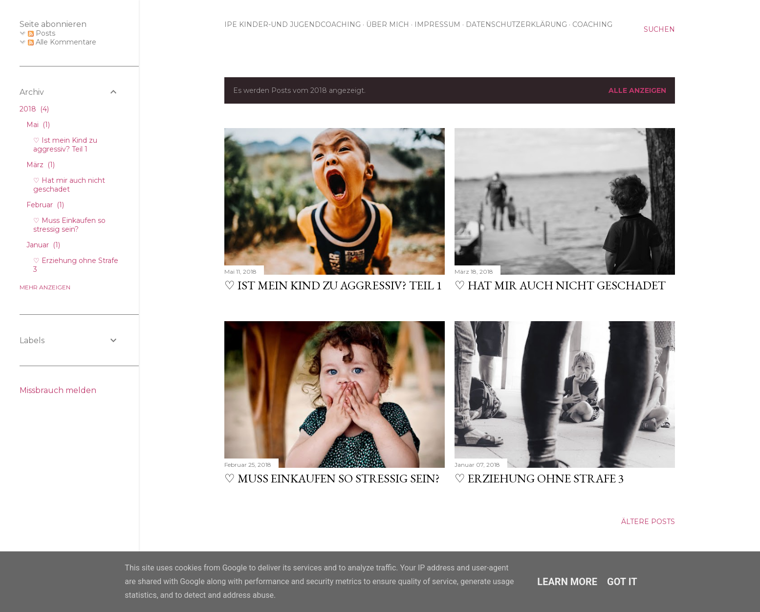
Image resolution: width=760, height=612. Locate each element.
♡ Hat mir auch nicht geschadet (560, 285)
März (40, 164)
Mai (38, 124)
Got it (622, 582)
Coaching (592, 24)
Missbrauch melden (58, 390)
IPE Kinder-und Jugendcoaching (292, 24)
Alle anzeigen (637, 90)
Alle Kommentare (62, 42)
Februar (45, 204)
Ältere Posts (648, 521)
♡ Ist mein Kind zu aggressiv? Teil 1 (333, 285)
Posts (41, 33)
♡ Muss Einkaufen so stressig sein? (332, 478)
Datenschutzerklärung (516, 24)
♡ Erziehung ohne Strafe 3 (539, 478)
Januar (43, 244)
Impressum (437, 24)
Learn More (567, 582)
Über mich (387, 24)
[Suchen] (659, 29)
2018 (34, 109)
